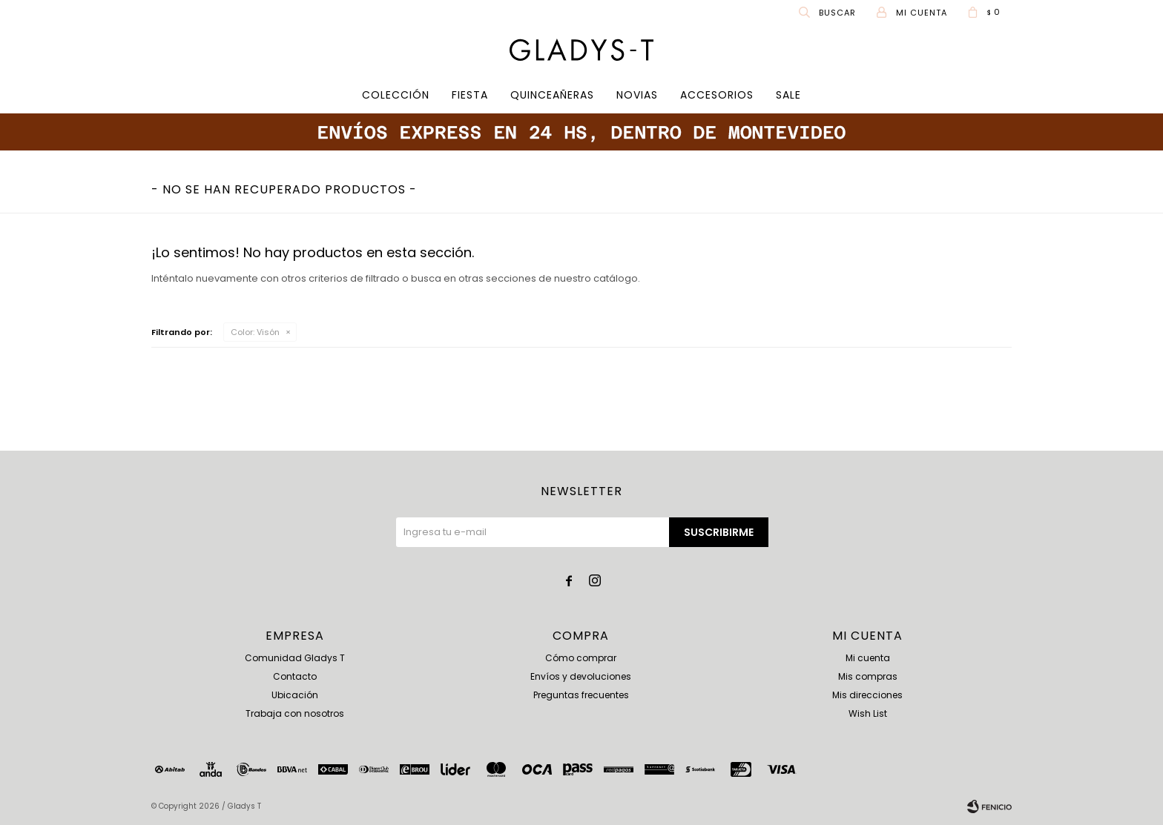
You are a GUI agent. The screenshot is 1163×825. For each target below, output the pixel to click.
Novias (637, 94)
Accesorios (717, 94)
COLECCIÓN (395, 94)
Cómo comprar (580, 658)
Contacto (295, 676)
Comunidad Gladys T (295, 658)
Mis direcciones (867, 695)
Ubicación (294, 695)
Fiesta (470, 94)
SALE (788, 94)
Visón (255, 332)
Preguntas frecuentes (581, 695)
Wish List (868, 713)
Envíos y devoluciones (580, 676)
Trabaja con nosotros (295, 713)
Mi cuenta (868, 658)
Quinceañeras (552, 94)
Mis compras (867, 676)
